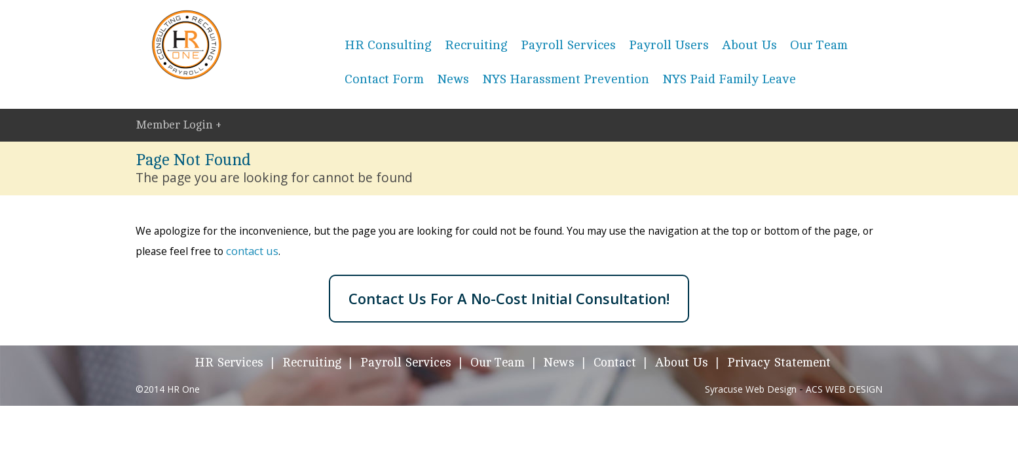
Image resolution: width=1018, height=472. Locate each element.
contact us (252, 250)
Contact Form (384, 79)
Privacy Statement (779, 363)
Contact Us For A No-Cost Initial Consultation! (509, 298)
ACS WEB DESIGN (844, 389)
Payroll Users (669, 45)
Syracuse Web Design (751, 389)
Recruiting (476, 45)
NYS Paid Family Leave (729, 79)
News (453, 79)
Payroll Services (568, 45)
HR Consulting (388, 45)
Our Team (819, 45)
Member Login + (178, 124)
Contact (615, 363)
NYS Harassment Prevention (565, 79)
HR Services (229, 363)
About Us (749, 45)
